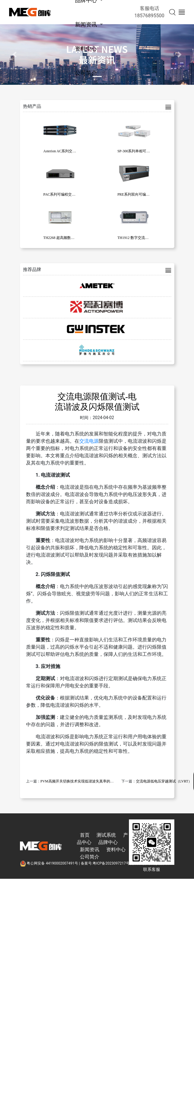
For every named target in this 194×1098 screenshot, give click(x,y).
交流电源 (89, 441)
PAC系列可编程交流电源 (63, 194)
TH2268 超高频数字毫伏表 (64, 238)
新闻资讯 (86, 24)
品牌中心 (108, 842)
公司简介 (86, 73)
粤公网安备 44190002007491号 (49, 863)
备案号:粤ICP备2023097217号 (105, 863)
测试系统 (106, 835)
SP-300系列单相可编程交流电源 (142, 151)
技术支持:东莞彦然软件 (150, 863)
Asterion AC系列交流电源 (63, 151)
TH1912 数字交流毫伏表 (136, 238)
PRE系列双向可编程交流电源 (140, 194)
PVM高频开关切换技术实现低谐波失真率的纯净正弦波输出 (88, 781)
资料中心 (86, 48)
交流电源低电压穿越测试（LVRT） (164, 781)
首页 (85, 835)
